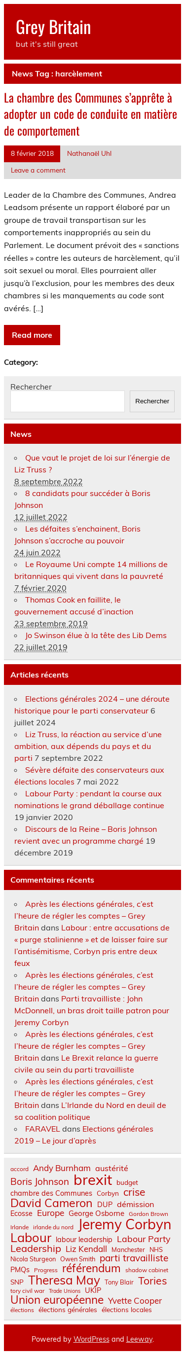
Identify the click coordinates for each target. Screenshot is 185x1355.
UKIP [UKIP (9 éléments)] (93, 1290)
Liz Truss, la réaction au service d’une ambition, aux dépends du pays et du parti (88, 746)
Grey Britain (53, 26)
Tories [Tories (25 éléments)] (152, 1281)
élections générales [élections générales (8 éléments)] (67, 1309)
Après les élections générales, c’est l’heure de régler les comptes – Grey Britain (83, 915)
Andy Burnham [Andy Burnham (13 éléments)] (62, 1168)
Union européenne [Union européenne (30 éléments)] (57, 1300)
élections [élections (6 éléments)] (22, 1310)
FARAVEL (42, 1129)
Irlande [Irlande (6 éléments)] (19, 1227)
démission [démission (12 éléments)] (135, 1204)
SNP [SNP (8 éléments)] (17, 1282)
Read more (32, 335)
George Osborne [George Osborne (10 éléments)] (96, 1213)
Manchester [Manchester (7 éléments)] (128, 1250)
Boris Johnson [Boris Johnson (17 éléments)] (39, 1181)
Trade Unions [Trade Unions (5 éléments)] (64, 1291)
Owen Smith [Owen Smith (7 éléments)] (77, 1259)
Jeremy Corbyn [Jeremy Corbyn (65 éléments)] (124, 1224)
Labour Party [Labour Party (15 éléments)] (143, 1239)
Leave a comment (38, 170)
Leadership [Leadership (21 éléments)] (35, 1248)
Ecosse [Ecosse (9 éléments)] (21, 1213)
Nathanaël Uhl (89, 153)
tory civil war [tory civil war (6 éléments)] (27, 1291)
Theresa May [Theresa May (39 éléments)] (64, 1280)
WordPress (92, 1339)
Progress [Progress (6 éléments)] (46, 1270)
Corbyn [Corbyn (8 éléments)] (108, 1193)
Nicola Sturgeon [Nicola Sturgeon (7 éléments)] (33, 1259)
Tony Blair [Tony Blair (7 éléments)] (119, 1282)
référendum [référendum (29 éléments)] (91, 1268)
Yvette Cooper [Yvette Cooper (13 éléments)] (135, 1301)
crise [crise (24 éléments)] (134, 1192)
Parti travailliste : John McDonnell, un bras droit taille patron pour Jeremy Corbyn (91, 1010)
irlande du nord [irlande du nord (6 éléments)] (53, 1227)
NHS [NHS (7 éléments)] (156, 1250)
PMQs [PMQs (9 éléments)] (20, 1269)
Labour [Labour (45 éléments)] (30, 1237)
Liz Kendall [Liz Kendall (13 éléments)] (86, 1249)
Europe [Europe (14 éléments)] (50, 1213)
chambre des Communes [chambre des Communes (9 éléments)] (51, 1193)
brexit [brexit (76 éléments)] (93, 1180)
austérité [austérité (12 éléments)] (111, 1168)
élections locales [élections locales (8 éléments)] (127, 1309)
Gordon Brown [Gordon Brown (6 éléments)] (148, 1214)
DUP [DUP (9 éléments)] (104, 1204)
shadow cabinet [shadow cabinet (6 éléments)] (146, 1270)
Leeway (139, 1339)
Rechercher (31, 387)
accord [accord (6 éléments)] (19, 1169)
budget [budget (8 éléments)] (127, 1182)
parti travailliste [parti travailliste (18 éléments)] (134, 1258)
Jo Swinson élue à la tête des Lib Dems (96, 635)
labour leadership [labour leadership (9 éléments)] (84, 1239)
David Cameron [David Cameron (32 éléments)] (51, 1203)
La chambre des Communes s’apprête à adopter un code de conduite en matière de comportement (90, 113)
